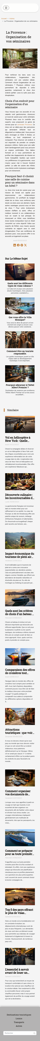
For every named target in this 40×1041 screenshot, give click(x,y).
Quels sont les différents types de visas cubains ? (20, 284)
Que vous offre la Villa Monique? (20, 318)
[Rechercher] (19, 1033)
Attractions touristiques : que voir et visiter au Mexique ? (19, 733)
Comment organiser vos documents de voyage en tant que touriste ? (18, 795)
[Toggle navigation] (6, 8)
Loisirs (19, 1018)
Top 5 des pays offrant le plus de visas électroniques (19, 913)
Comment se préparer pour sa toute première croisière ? (19, 854)
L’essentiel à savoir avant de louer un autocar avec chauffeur (19, 973)
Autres (12, 18)
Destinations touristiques (19, 1014)
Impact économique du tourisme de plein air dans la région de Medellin (19, 558)
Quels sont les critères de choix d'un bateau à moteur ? (19, 614)
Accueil (4, 18)
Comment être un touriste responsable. (20, 352)
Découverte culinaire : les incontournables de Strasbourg (19, 498)
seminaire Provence (24, 124)
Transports (19, 1022)
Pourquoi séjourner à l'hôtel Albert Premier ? (20, 386)
